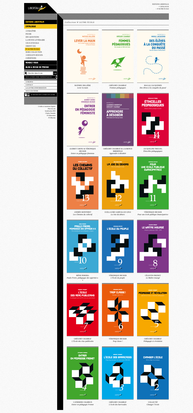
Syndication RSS (50, 111)
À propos (29, 82)
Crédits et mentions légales (46, 106)
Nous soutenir (32, 91)
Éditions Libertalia (160, 4)
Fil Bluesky (51, 118)
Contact (29, 85)
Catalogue (164, 6)
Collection (80, 22)
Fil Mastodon (51, 115)
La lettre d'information (36, 88)
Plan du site (51, 109)
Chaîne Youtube (50, 113)
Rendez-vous (32, 63)
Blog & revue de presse (37, 67)
